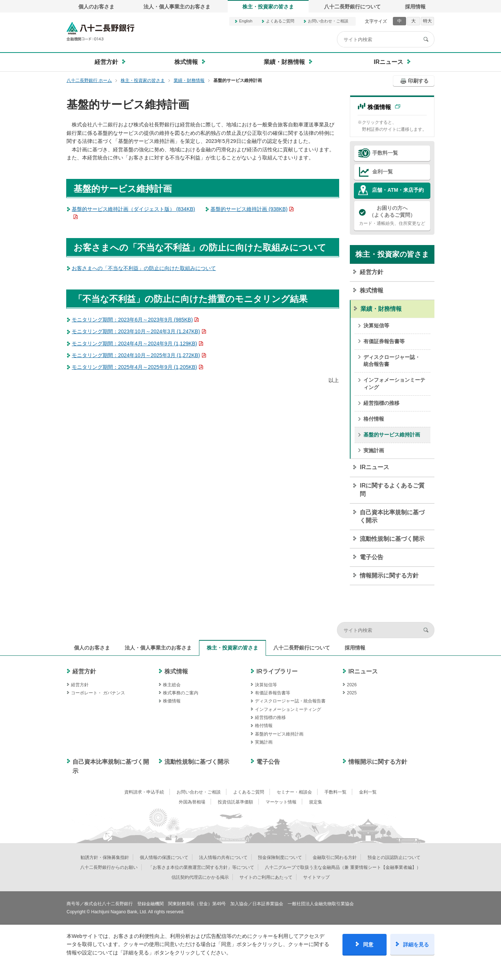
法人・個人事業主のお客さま (176, 7)
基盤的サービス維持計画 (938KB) (248, 209)
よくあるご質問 (280, 21)
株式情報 (371, 290)
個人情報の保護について (164, 857)
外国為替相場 (192, 802)
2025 (352, 692)
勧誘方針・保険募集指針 (105, 857)
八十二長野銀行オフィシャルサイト (100, 31)
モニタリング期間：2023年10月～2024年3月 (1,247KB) (136, 331)
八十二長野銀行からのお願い (109, 867)
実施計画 (373, 450)
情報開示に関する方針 (389, 575)
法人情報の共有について (223, 857)
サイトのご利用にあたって (265, 877)
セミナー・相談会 (294, 792)
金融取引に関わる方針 (335, 857)
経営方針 (371, 272)
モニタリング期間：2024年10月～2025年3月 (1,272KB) (136, 355)
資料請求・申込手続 (144, 792)
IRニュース (374, 467)
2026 (352, 684)
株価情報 (379, 107)
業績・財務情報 (381, 309)
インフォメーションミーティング (394, 383)
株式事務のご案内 (180, 692)
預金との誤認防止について (393, 857)
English (245, 21)
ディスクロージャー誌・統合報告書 (391, 360)
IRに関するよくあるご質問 (392, 489)
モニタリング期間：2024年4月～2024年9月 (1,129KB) (134, 343)
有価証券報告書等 (384, 341)
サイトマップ (316, 877)
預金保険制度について (280, 857)
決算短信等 (376, 325)
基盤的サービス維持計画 (391, 435)
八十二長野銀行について (352, 7)
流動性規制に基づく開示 (392, 539)
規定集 (315, 802)
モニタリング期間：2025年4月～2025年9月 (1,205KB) (134, 367)
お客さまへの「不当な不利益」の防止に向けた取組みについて (144, 268)
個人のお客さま (96, 7)
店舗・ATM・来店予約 (398, 190)
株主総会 (172, 684)
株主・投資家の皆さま (268, 7)
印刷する (418, 81)
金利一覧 (382, 172)
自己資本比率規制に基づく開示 (392, 516)
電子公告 (371, 557)
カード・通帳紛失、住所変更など (392, 215)
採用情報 (415, 7)
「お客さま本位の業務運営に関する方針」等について (201, 867)
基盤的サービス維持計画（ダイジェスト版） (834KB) (133, 209)
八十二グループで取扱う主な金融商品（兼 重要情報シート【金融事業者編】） (342, 867)
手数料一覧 (385, 153)
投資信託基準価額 (235, 802)
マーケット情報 (281, 802)
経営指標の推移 (381, 403)
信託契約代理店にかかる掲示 (200, 877)
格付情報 (373, 419)
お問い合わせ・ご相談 (328, 21)
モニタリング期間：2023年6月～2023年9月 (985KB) (132, 320)
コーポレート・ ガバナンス (98, 692)
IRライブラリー (277, 671)
